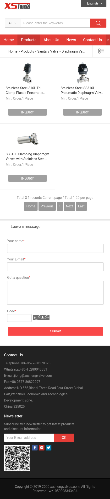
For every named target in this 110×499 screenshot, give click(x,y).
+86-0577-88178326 (35, 363)
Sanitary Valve (47, 51)
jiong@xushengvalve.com (33, 375)
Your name (16, 241)
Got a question (18, 277)
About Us (51, 40)
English (92, 3)
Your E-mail (16, 259)
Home (9, 40)
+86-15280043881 (33, 369)
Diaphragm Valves (74, 51)
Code (11, 311)
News (71, 40)
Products (28, 40)
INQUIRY (27, 112)
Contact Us (92, 40)
